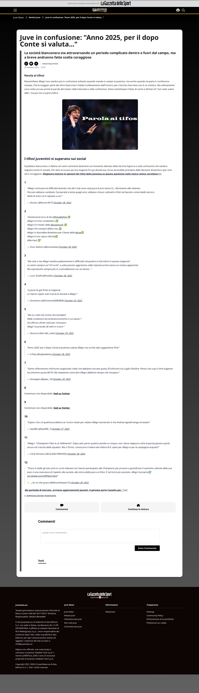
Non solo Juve (70, 622)
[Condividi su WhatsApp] (26, 64)
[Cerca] (184, 10)
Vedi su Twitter (61, 393)
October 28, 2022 (62, 202)
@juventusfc (57, 224)
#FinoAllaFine (60, 217)
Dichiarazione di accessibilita (160, 619)
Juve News (18, 17)
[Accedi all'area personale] (178, 10)
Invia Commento (147, 548)
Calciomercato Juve (73, 619)
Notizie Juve (34, 17)
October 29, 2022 (73, 300)
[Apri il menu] (15, 10)
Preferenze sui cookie (156, 622)
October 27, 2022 (60, 428)
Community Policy (155, 615)
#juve (78, 232)
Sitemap (150, 611)
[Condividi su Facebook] (31, 64)
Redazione (110, 611)
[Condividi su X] (36, 64)
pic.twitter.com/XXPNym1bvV (42, 475)
